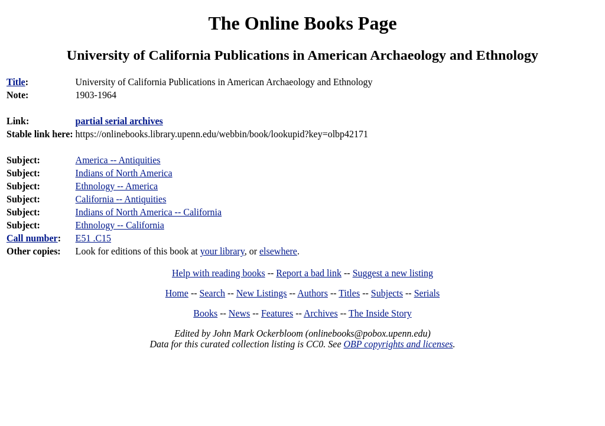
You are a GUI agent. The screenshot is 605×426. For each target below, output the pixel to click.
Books (205, 313)
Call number (32, 238)
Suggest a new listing (393, 273)
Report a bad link (308, 273)
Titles (349, 293)
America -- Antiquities (118, 160)
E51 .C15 (93, 238)
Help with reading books (218, 273)
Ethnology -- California (120, 225)
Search (213, 293)
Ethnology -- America (117, 186)
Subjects (387, 293)
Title (15, 82)
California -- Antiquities (121, 199)
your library (222, 251)
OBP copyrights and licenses (398, 344)
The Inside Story (380, 313)
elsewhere (278, 251)
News (239, 313)
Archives (321, 313)
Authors (312, 293)
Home (176, 293)
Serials (427, 293)
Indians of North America (124, 173)
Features (277, 313)
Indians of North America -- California (149, 212)
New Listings (261, 293)
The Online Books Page (302, 23)
